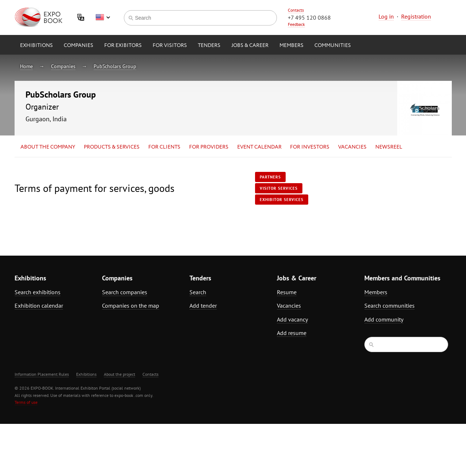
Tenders (209, 45)
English (103, 17)
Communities (332, 45)
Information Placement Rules (42, 374)
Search (197, 292)
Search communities (389, 305)
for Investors (309, 147)
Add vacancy (292, 319)
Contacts (296, 10)
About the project (119, 374)
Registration (416, 16)
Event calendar (259, 147)
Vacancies (352, 147)
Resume (287, 292)
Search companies (124, 292)
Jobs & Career (250, 45)
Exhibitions (36, 45)
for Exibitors (123, 45)
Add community (383, 319)
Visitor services (279, 188)
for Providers (208, 147)
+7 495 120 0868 (309, 17)
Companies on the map (130, 305)
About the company (47, 147)
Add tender (203, 305)
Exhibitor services (282, 199)
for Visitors (170, 45)
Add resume (291, 332)
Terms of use (26, 402)
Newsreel (388, 147)
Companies (78, 45)
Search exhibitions (37, 292)
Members (291, 45)
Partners (270, 177)
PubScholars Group (115, 66)
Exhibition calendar (39, 305)
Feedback (296, 24)
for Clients (164, 147)
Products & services (112, 147)
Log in (386, 16)
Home (26, 66)
